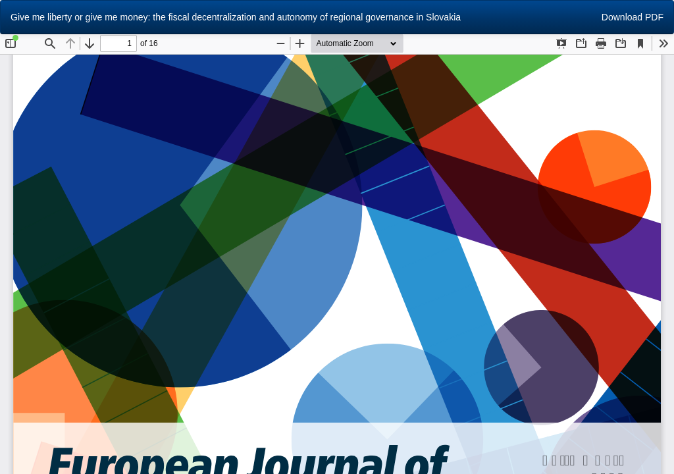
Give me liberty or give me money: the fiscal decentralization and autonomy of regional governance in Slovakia (236, 17)
